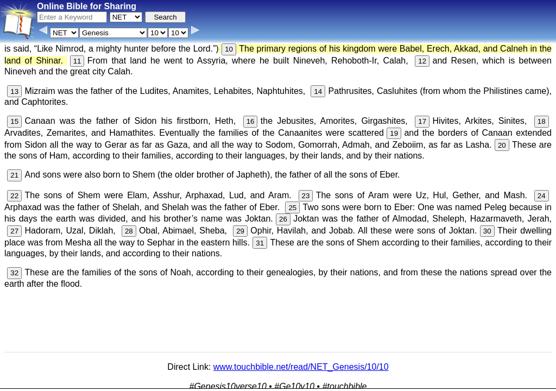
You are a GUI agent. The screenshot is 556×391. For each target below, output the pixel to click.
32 (14, 273)
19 (394, 133)
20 (502, 145)
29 (240, 231)
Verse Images (267, 383)
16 (251, 121)
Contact (187, 383)
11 (77, 61)
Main (394, 362)
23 (306, 196)
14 (318, 91)
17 (422, 121)
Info (163, 383)
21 (14, 175)
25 (292, 208)
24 (542, 196)
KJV (415, 362)
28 (129, 231)
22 (14, 196)
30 (487, 231)
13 (14, 91)
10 (229, 49)
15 (14, 121)
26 (283, 219)
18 (542, 121)
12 (422, 61)
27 (14, 231)
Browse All (222, 383)
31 (260, 243)
